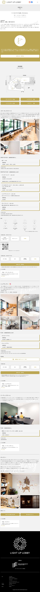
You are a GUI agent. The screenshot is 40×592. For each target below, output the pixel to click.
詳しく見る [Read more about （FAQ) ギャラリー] (3, 525)
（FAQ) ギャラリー (5, 521)
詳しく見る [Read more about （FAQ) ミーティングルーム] (3, 449)
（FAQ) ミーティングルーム (7, 445)
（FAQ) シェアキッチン (6, 383)
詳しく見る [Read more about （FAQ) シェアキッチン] (3, 387)
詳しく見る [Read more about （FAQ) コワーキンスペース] (3, 276)
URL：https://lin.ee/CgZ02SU (4, 242)
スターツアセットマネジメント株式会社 (20, 568)
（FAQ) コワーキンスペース (7, 272)
